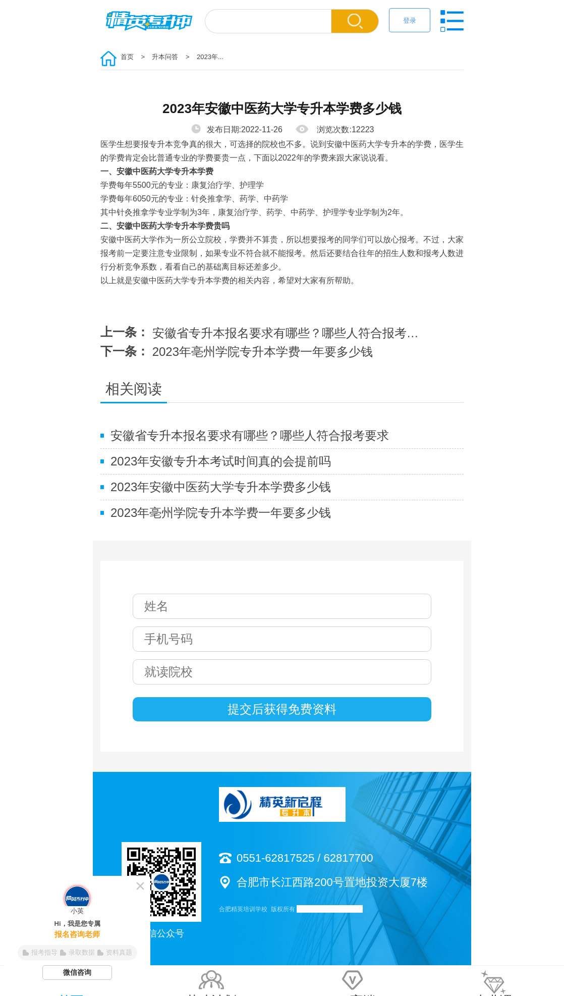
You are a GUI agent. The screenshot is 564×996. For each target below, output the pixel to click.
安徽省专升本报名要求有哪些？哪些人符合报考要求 (291, 333)
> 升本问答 (157, 57)
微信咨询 (77, 972)
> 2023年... (201, 57)
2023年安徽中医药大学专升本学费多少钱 (220, 487)
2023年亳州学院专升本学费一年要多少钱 (262, 351)
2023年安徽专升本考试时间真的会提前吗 (220, 461)
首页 (127, 57)
